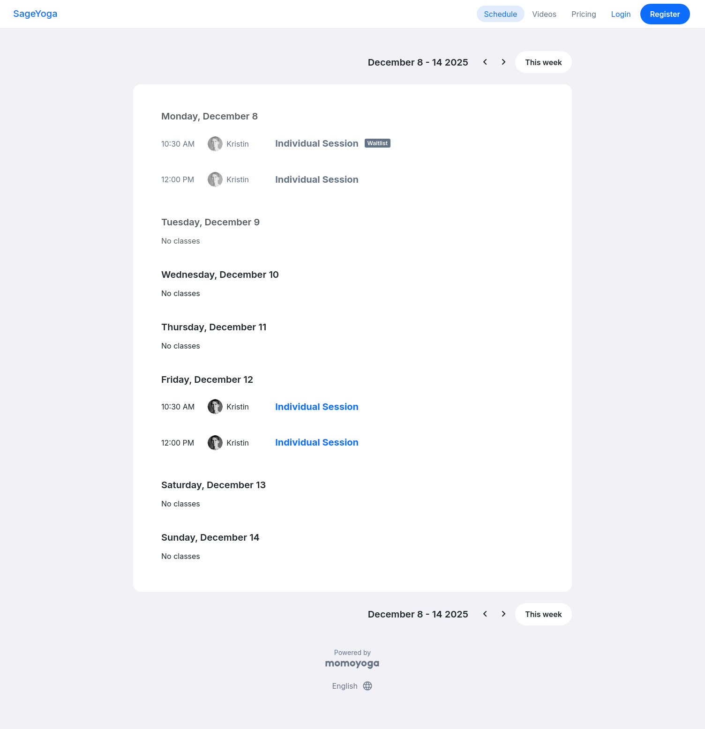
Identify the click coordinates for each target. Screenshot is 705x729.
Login (621, 14)
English (352, 686)
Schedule (501, 14)
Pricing (583, 14)
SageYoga (35, 13)
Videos (544, 14)
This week (543, 62)
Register (665, 14)
